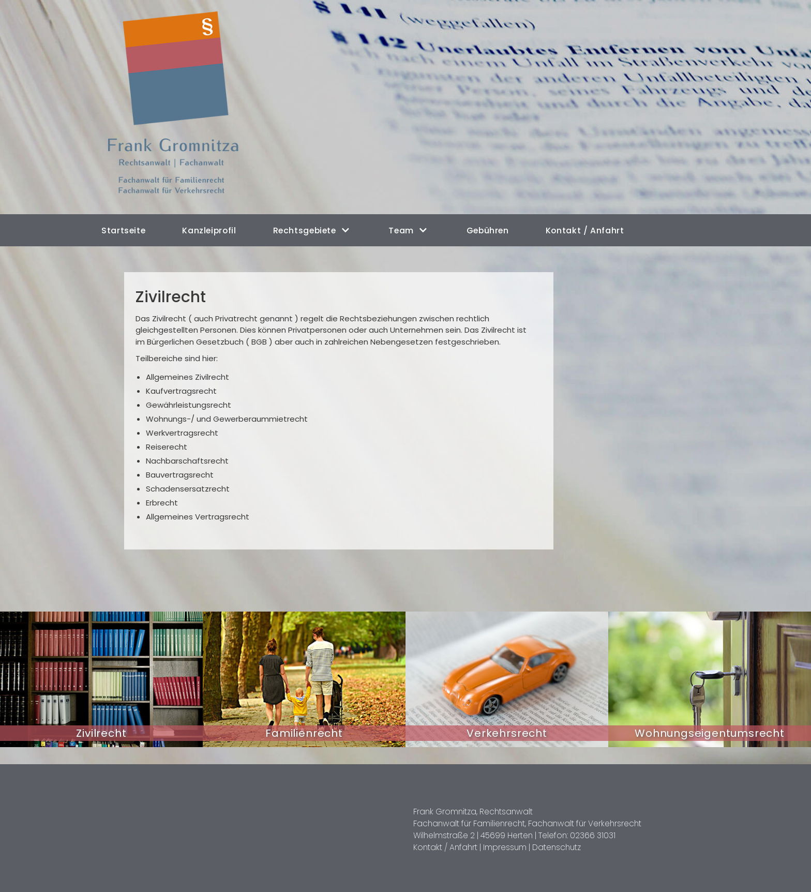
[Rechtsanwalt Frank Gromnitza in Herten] (179, 107)
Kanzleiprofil (208, 230)
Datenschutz (553, 844)
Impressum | (504, 844)
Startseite (123, 230)
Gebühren (483, 230)
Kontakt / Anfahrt (580, 230)
